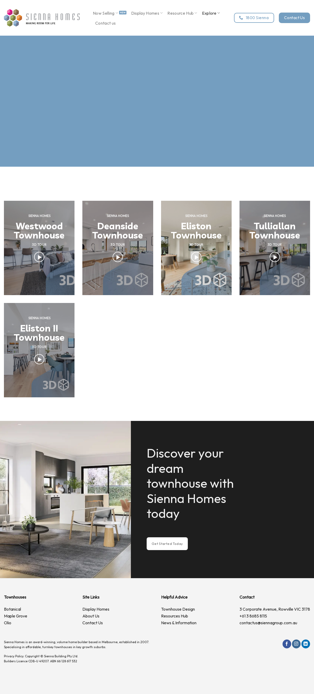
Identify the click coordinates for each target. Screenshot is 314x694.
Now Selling (105, 13)
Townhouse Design (178, 609)
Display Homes (147, 13)
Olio (7, 622)
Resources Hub (174, 616)
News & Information (178, 622)
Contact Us (92, 622)
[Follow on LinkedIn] (305, 643)
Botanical (12, 609)
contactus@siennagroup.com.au (268, 622)
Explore (211, 13)
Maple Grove (15, 616)
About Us (90, 616)
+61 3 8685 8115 (253, 616)
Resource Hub (182, 13)
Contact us (105, 23)
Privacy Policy (13, 656)
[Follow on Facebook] (287, 643)
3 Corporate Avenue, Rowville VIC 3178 (275, 609)
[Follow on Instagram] (296, 643)
